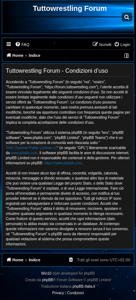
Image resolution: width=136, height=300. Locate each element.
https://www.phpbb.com (63, 163)
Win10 (46, 273)
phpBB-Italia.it (84, 286)
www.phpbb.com (24, 153)
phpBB (47, 280)
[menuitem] (22, 44)
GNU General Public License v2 (31, 148)
